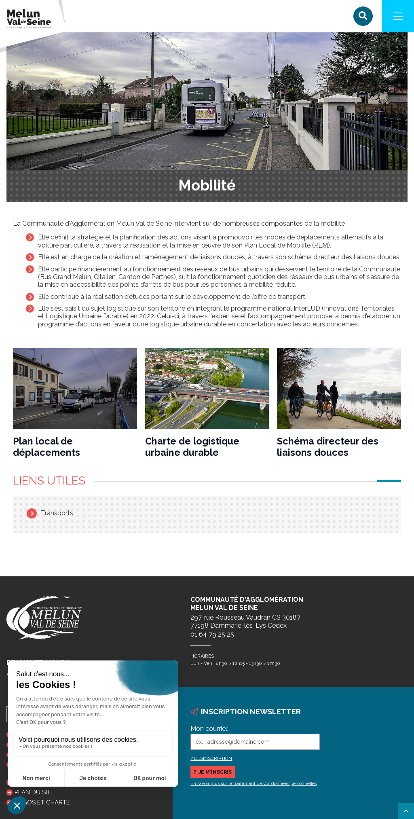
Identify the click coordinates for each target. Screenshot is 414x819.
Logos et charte (42, 802)
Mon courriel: (209, 728)
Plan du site (34, 792)
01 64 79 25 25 (212, 634)
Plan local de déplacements (46, 447)
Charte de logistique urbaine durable (192, 447)
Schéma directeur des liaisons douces (327, 447)
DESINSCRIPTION (213, 758)
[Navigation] (398, 16)
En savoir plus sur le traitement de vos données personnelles (253, 783)
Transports (57, 513)
